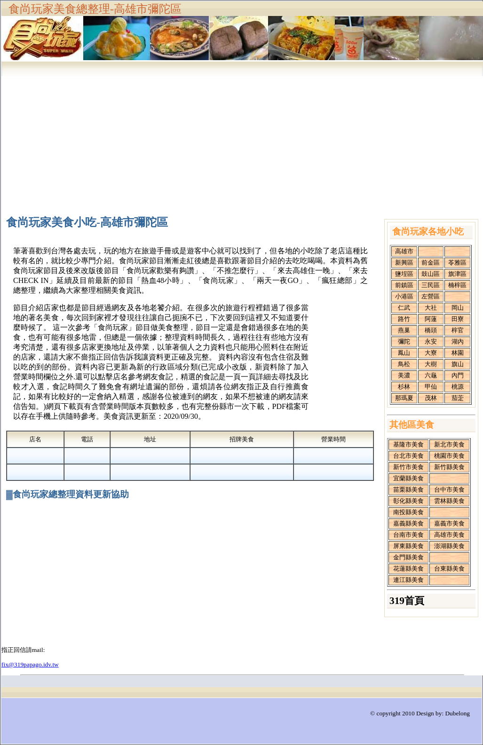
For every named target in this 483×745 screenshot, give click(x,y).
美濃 (404, 375)
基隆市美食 (408, 444)
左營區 (430, 296)
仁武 (404, 307)
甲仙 (431, 386)
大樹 (431, 364)
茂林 (431, 397)
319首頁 (406, 600)
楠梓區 (457, 285)
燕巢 (404, 330)
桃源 (457, 386)
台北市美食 (408, 455)
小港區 (404, 296)
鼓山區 (430, 273)
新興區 (404, 262)
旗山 (457, 364)
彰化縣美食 (408, 500)
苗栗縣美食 (408, 489)
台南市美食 (408, 534)
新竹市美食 (408, 467)
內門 (457, 375)
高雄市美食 (449, 534)
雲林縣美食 (449, 500)
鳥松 (404, 364)
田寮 (457, 318)
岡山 (457, 307)
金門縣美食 (408, 557)
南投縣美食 (408, 512)
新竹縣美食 (449, 467)
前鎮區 (404, 285)
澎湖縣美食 (449, 545)
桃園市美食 (449, 455)
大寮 (431, 352)
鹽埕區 (404, 273)
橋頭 (431, 330)
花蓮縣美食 (408, 568)
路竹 (404, 318)
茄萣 (457, 397)
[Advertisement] (242, 140)
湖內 (457, 341)
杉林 (404, 386)
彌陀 (404, 341)
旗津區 (457, 273)
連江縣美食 (408, 579)
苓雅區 (457, 262)
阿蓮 (431, 318)
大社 (431, 307)
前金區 (430, 262)
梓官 (457, 330)
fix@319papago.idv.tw (30, 664)
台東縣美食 (449, 568)
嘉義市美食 (449, 523)
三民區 (430, 285)
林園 (457, 352)
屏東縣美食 (408, 545)
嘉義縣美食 (408, 523)
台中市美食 (449, 489)
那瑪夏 (404, 397)
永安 (431, 341)
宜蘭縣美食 (408, 478)
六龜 (431, 375)
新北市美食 (449, 444)
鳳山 (404, 352)
